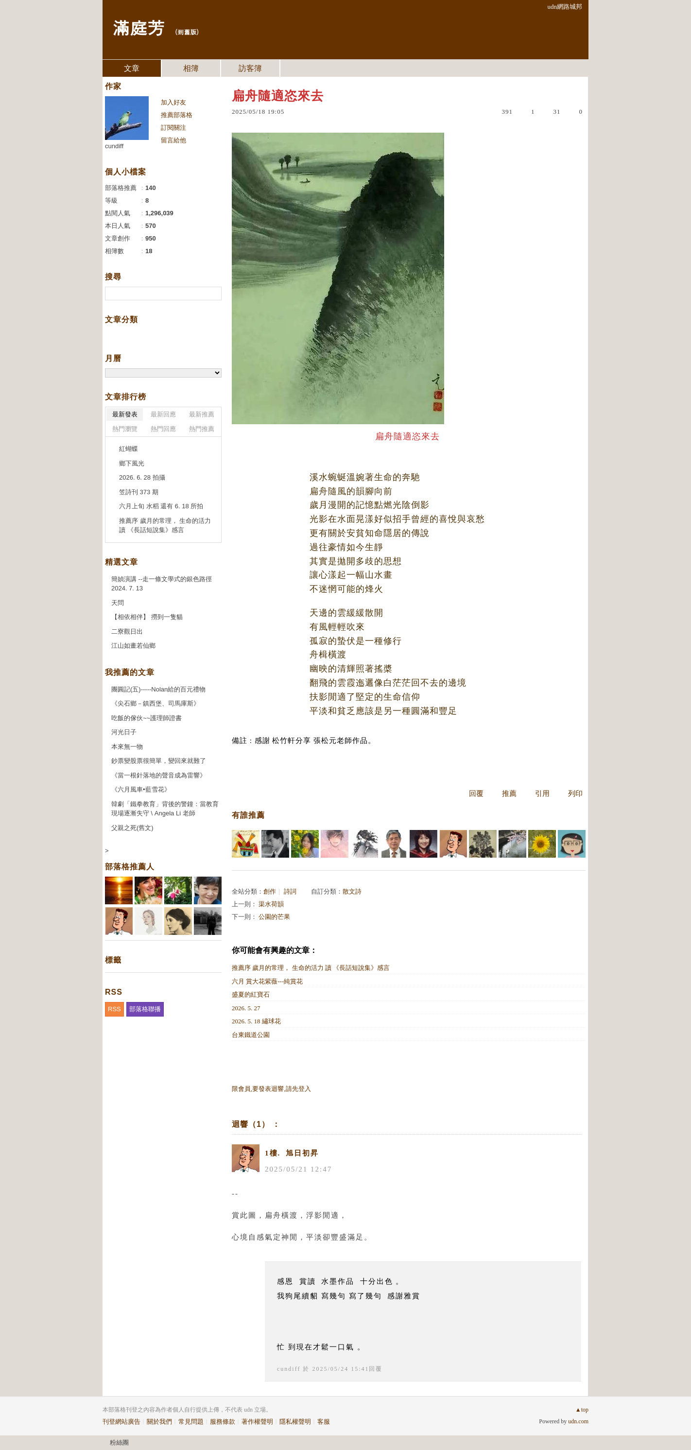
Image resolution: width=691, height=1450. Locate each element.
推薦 (509, 793)
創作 (269, 891)
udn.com (578, 1421)
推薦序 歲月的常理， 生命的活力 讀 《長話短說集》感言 (311, 967)
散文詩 (352, 891)
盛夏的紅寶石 (251, 994)
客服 (323, 1421)
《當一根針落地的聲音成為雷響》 (158, 775)
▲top (581, 1409)
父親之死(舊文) (132, 827)
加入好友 (173, 102)
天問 (117, 602)
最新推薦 (201, 414)
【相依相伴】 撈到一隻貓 (147, 617)
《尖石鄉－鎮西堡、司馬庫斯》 (155, 703)
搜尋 (213, 293)
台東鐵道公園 (251, 1034)
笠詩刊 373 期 (138, 492)
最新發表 (125, 414)
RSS (114, 1009)
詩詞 (290, 891)
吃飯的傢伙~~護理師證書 (146, 718)
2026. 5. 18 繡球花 (256, 1021)
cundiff (288, 1368)
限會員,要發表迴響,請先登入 (271, 1088)
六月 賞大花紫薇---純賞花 (267, 981)
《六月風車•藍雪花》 (141, 789)
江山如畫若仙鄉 (133, 645)
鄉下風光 (131, 463)
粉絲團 (119, 1442)
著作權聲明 (257, 1421)
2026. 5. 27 (246, 1008)
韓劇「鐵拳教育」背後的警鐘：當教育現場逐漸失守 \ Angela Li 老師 (165, 808)
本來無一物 (127, 746)
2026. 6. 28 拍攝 (142, 477)
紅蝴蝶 (128, 448)
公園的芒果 (274, 916)
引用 (542, 793)
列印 (575, 793)
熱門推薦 (201, 428)
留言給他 (173, 140)
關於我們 (159, 1421)
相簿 (191, 68)
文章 (131, 68)
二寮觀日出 (127, 631)
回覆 (476, 793)
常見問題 (191, 1421)
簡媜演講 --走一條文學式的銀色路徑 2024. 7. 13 (161, 583)
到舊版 (186, 31)
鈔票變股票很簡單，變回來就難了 (158, 760)
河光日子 (124, 732)
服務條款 (222, 1421)
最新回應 (163, 414)
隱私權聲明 (295, 1421)
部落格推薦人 (130, 867)
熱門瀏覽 (125, 428)
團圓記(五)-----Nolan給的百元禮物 (158, 689)
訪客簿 (250, 68)
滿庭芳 (138, 27)
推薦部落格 (176, 115)
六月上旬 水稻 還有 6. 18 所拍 (161, 506)
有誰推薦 (248, 815)
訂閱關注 (173, 127)
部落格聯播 (145, 1009)
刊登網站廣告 (121, 1421)
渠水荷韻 (271, 904)
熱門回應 (163, 428)
